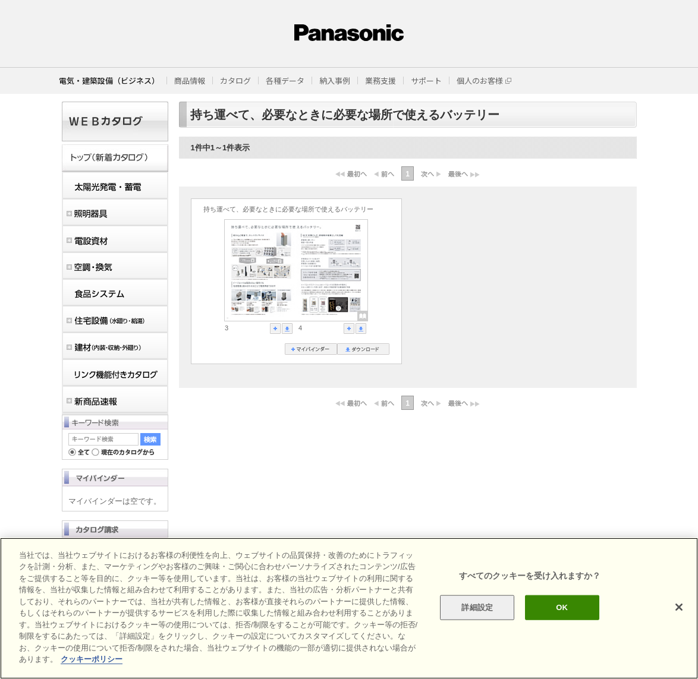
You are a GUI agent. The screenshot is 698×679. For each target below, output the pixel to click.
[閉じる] (679, 607)
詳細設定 (477, 607)
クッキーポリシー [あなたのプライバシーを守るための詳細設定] (91, 659)
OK (562, 607)
